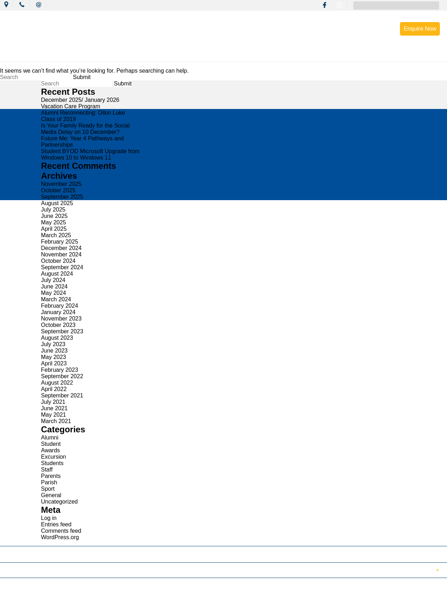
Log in (49, 518)
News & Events (118, 54)
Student (51, 444)
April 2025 (54, 229)
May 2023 (53, 357)
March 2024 (56, 299)
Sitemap (92, 590)
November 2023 (61, 319)
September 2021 (62, 395)
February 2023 (59, 370)
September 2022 (62, 376)
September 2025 (62, 197)
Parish (49, 482)
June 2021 (54, 408)
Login (150, 590)
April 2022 (54, 389)
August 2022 (57, 383)
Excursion (53, 457)
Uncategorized (59, 502)
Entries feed (56, 524)
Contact (382, 54)
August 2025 (57, 203)
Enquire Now (420, 29)
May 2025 (53, 222)
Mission (162, 54)
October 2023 (58, 325)
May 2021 (53, 415)
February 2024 (59, 306)
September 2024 (62, 267)
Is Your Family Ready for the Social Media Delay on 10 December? (85, 129)
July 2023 (53, 344)
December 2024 (61, 248)
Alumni (49, 437)
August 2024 (57, 274)
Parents (51, 476)
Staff (47, 470)
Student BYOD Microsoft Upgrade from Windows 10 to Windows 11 (90, 154)
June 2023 (54, 351)
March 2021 (56, 421)
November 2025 (61, 184)
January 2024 (58, 312)
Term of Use (122, 590)
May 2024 (53, 293)
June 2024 (54, 286)
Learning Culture (209, 54)
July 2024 (53, 280)
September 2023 (62, 331)
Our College (69, 54)
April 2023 (54, 363)
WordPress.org (60, 537)
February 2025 (59, 242)
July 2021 (53, 402)
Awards (50, 450)
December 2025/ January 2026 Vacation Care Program (80, 103)
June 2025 (54, 216)
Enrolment (342, 54)
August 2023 (57, 338)
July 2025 (53, 210)
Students (52, 463)
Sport (48, 489)
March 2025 (56, 235)
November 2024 (61, 254)
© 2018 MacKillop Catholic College (39, 590)
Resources (300, 54)
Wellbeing (258, 54)
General (51, 495)
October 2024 (58, 261)
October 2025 (58, 190)
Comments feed (61, 531)
